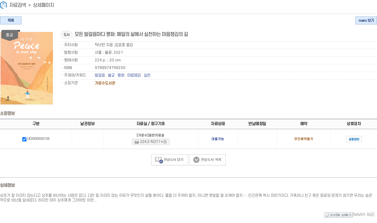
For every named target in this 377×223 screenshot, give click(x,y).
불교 (111, 75)
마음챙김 (134, 75)
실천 (147, 75)
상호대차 (344, 139)
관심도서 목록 (207, 160)
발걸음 (100, 75)
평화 (121, 75)
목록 (11, 20)
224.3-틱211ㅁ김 (145, 142)
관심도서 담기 (169, 160)
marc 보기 (366, 20)
